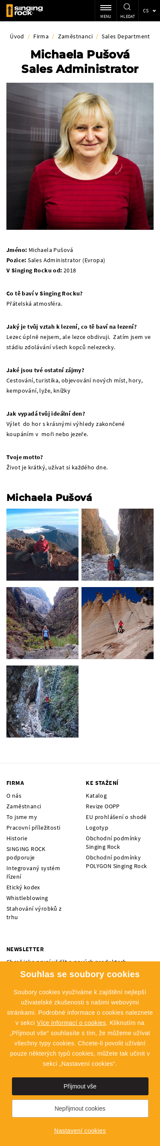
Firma (41, 36)
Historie (16, 838)
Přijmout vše (80, 1086)
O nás (13, 795)
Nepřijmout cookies (80, 1108)
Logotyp (97, 827)
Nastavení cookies (80, 1130)
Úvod (17, 36)
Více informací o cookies (71, 1022)
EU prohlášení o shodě (116, 817)
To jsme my (21, 817)
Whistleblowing (27, 898)
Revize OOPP (102, 806)
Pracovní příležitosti (33, 827)
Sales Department (126, 36)
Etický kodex (23, 887)
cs (146, 10)
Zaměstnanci (75, 36)
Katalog (96, 795)
